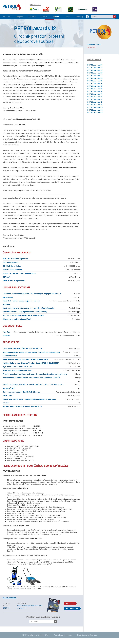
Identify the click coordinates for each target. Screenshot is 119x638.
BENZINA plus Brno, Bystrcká (15, 259)
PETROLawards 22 (94, 73)
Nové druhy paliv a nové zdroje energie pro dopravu (21, 302)
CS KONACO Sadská (11, 262)
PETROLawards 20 (95, 78)
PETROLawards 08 (95, 110)
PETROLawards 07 (95, 113)
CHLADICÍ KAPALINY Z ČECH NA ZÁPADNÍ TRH (22, 348)
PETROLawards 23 (94, 70)
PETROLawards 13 (94, 97)
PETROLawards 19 (94, 81)
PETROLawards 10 (94, 105)
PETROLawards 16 (94, 89)
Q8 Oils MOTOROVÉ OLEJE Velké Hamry (19, 273)
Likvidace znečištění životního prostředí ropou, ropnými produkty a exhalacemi (32, 295)
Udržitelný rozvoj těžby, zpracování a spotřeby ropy (25, 312)
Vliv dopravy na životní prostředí (16, 319)
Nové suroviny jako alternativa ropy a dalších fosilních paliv (28, 308)
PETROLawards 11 (94, 102)
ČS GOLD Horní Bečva (12, 266)
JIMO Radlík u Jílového (12, 269)
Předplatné (72, 608)
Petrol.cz (12, 7)
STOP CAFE (8, 395)
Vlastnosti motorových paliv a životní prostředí (23, 315)
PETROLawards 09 (95, 107)
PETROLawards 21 (94, 75)
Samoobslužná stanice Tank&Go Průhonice (21, 392)
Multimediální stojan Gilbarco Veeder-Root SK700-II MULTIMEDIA (31, 363)
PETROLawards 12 (94, 99)
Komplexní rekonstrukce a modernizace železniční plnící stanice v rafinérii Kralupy (31, 354)
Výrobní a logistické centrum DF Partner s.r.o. (22, 406)
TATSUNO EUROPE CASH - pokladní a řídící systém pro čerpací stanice (29, 401)
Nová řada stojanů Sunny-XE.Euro (17, 370)
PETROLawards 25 (94, 65)
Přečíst (70, 603)
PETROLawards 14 (94, 94)
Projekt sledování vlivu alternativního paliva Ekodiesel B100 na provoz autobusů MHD (33, 386)
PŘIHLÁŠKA (41, 475)
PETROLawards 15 (94, 91)
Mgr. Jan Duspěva (6, 333)
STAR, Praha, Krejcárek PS (14, 280)
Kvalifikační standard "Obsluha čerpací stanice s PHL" (26, 359)
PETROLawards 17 (94, 86)
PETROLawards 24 (95, 67)
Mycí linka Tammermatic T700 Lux (17, 367)
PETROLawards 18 (94, 83)
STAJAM (6, 277)
